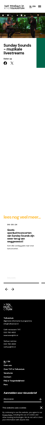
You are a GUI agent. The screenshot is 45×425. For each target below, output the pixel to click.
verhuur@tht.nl (10, 347)
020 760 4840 (10, 344)
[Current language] (31, 6)
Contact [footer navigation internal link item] (7, 377)
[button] (39, 6)
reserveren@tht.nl (11, 335)
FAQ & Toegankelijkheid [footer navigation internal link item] (14, 380)
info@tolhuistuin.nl (11, 324)
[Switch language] (34, 6)
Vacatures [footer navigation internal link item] (8, 373)
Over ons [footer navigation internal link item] (8, 365)
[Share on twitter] (12, 63)
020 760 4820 (10, 332)
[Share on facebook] (5, 63)
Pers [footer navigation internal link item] (6, 384)
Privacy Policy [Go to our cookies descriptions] (7, 415)
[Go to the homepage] (14, 6)
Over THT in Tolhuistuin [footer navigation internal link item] (14, 369)
